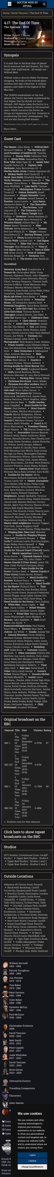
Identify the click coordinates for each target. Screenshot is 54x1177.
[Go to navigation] (10, 4)
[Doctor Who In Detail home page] (27, 4)
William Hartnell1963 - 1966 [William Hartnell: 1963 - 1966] (15, 965)
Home (6, 12)
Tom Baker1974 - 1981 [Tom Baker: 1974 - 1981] (11, 987)
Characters (11, 1097)
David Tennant (19, 12)
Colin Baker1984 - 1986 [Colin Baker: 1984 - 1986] (12, 1001)
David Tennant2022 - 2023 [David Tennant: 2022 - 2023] (14, 1064)
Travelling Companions (18, 1090)
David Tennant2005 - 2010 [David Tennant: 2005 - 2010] (14, 1034)
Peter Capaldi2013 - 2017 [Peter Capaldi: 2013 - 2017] (13, 1049)
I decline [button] (32, 1161)
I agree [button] (32, 1155)
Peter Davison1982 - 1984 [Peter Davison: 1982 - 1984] (13, 994)
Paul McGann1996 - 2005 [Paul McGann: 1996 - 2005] (13, 1016)
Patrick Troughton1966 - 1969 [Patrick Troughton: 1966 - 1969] (15, 972)
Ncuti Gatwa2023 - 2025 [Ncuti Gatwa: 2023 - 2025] (12, 1071)
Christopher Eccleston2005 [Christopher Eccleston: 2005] (17, 1027)
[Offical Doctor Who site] (8, 1153)
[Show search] (44, 4)
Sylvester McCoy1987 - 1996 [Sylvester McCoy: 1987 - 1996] (14, 1009)
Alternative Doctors (16, 1082)
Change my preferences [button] (32, 1167)
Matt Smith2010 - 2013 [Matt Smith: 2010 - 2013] (11, 1042)
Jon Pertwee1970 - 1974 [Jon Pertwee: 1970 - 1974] (12, 979)
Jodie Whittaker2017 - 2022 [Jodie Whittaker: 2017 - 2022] (14, 1056)
